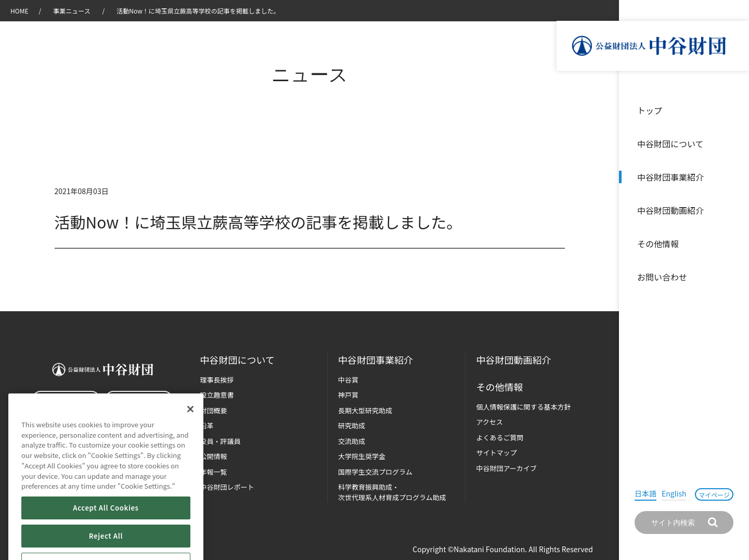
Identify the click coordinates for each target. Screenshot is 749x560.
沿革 (734, 210)
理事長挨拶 (217, 380)
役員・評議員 (220, 441)
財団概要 (213, 410)
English (674, 493)
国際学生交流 (375, 472)
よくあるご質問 (499, 437)
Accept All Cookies (105, 538)
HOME (19, 10)
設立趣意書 (217, 395)
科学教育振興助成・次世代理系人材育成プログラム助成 (392, 492)
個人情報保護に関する (523, 407)
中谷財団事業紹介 (670, 177)
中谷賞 (348, 380)
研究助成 (351, 425)
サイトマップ (496, 452)
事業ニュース (72, 10)
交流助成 (351, 441)
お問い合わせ (662, 277)
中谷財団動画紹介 (670, 210)
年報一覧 (213, 472)
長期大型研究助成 (365, 410)
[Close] (190, 439)
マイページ (714, 494)
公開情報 (213, 456)
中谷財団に (237, 360)
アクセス (489, 422)
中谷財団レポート (227, 487)
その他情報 (658, 243)
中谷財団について (670, 143)
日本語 (645, 493)
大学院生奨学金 (361, 456)
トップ (649, 110)
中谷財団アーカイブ (506, 468)
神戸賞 (348, 395)
